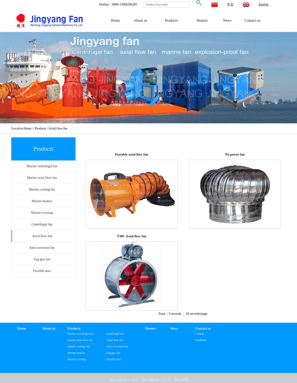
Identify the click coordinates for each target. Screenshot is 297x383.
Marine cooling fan (78, 346)
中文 (230, 4)
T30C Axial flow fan (131, 236)
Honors (202, 20)
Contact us (252, 20)
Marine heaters (76, 352)
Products (171, 20)
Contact (199, 333)
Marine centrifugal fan (80, 333)
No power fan (235, 154)
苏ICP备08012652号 (156, 380)
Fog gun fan (113, 352)
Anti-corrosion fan (117, 346)
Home (115, 20)
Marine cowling (76, 359)
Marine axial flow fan (80, 340)
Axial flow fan (114, 340)
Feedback (201, 340)
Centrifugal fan (115, 333)
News (227, 20)
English (263, 4)
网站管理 (181, 380)
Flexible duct (114, 359)
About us (140, 20)
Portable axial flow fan (131, 154)
